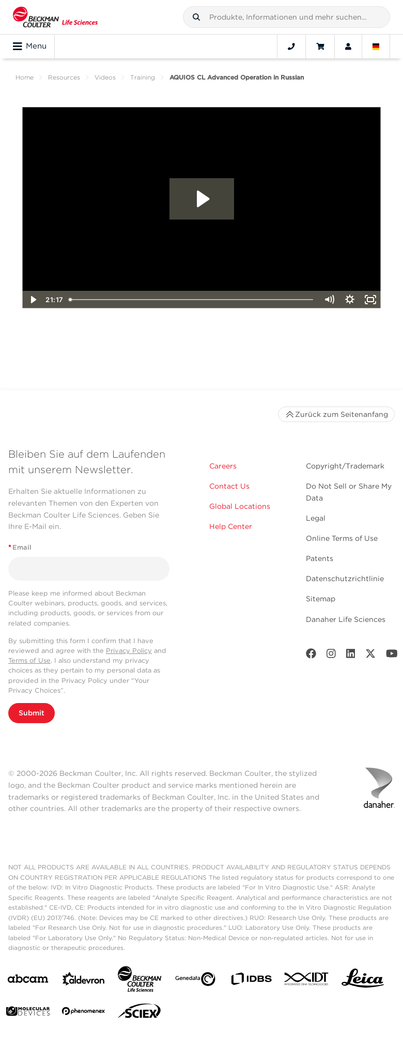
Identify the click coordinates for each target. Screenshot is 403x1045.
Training (142, 77)
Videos (105, 77)
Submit (31, 713)
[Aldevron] (83, 981)
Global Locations (239, 506)
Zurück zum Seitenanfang (336, 414)
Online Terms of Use (342, 538)
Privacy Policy (129, 650)
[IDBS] (251, 981)
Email (20, 547)
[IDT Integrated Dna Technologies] (307, 981)
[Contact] (291, 46)
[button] (196, 17)
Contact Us (229, 486)
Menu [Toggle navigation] (30, 46)
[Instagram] (331, 656)
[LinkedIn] (350, 656)
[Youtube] (392, 656)
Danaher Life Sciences (345, 619)
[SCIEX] (139, 1013)
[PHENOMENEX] (83, 1013)
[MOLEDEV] (28, 1013)
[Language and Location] (376, 46)
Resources (64, 77)
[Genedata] (195, 981)
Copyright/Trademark (345, 466)
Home (25, 77)
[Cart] (320, 46)
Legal (316, 518)
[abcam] (28, 981)
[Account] (348, 46)
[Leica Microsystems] (362, 981)
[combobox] (286, 17)
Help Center (230, 526)
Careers (223, 466)
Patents (319, 558)
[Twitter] (370, 656)
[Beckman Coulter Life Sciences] (139, 981)
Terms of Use (29, 660)
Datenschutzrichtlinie (345, 578)
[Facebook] (311, 656)
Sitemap (320, 599)
